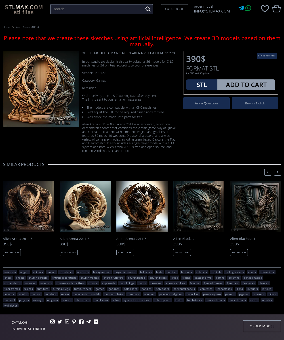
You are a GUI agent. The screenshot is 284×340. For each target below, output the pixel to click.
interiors (252, 288)
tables (179, 300)
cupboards (108, 283)
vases (253, 300)
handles (146, 288)
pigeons (244, 294)
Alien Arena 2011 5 (18, 239)
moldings (51, 294)
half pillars (130, 288)
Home (7, 27)
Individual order (28, 329)
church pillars (158, 277)
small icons (101, 300)
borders (172, 272)
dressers (156, 283)
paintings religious (170, 294)
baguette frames (125, 272)
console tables (253, 277)
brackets (186, 272)
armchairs (66, 272)
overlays (149, 294)
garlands (114, 288)
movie (65, 294)
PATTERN (229, 294)
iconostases (224, 288)
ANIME (51, 272)
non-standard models (87, 294)
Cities (174, 277)
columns (234, 277)
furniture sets (82, 288)
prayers (24, 300)
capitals (216, 272)
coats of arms (202, 277)
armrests (83, 272)
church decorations (64, 277)
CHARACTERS (267, 272)
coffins (220, 277)
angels (24, 272)
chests (20, 277)
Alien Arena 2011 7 (131, 239)
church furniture (113, 277)
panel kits (192, 294)
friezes (28, 288)
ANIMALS (38, 272)
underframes (237, 300)
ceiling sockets (235, 272)
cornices (30, 283)
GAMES (100, 288)
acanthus (10, 272)
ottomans (134, 294)
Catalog (20, 322)
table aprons (162, 300)
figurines (232, 283)
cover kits (46, 283)
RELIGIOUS (52, 300)
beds (159, 272)
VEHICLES (267, 300)
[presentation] (267, 172)
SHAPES (66, 300)
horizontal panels (184, 288)
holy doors (162, 288)
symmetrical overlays (137, 300)
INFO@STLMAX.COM (211, 11)
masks (23, 294)
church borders (38, 277)
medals (36, 294)
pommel (9, 300)
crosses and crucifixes (70, 283)
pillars (272, 294)
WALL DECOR (10, 305)
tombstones (194, 300)
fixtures (264, 283)
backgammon (101, 272)
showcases (83, 300)
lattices (266, 288)
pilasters (258, 294)
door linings (127, 283)
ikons (239, 288)
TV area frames (215, 300)
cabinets (201, 272)
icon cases (206, 288)
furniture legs (61, 288)
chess (8, 277)
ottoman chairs (114, 294)
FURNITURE (42, 288)
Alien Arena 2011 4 (27, 27)
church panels (136, 277)
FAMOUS (194, 283)
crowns (92, 283)
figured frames (213, 283)
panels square (212, 294)
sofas (115, 300)
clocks (186, 277)
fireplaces (249, 283)
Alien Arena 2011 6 (75, 239)
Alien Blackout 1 (243, 239)
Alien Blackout (184, 239)
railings (37, 300)
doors (142, 283)
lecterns (9, 294)
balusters (146, 272)
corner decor (12, 283)
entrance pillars (175, 283)
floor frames (12, 288)
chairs (252, 272)
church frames (90, 277)
